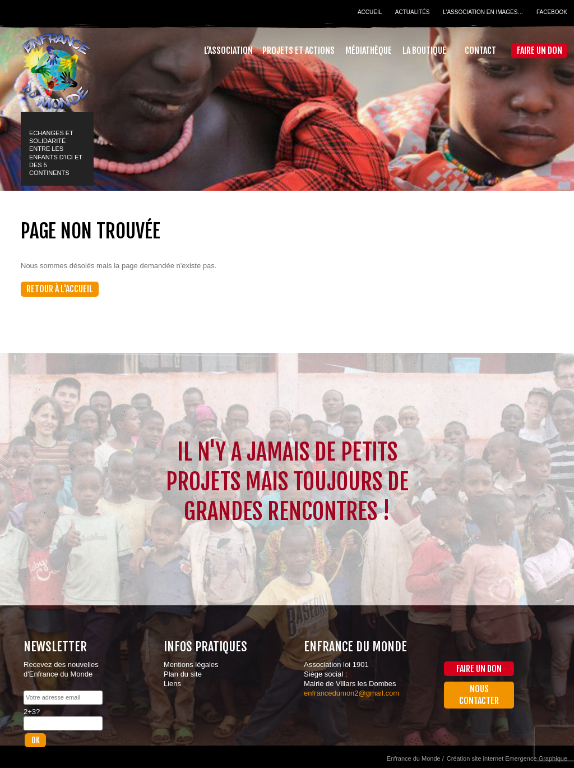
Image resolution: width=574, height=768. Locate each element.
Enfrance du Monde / (415, 758)
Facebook (551, 12)
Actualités (412, 12)
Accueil (370, 12)
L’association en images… (483, 12)
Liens (172, 683)
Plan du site (183, 674)
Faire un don (539, 50)
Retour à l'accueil (59, 289)
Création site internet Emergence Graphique (507, 758)
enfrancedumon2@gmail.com (351, 693)
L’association (228, 50)
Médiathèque (368, 50)
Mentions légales (191, 664)
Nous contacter (479, 694)
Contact (480, 50)
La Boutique (424, 50)
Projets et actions (298, 50)
